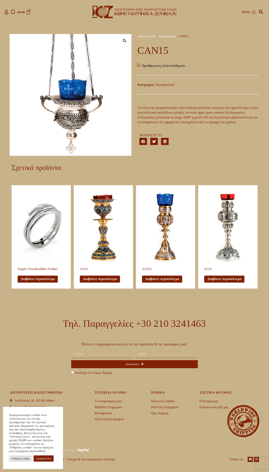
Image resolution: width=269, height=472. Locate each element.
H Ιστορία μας (208, 401)
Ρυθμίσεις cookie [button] (20, 458)
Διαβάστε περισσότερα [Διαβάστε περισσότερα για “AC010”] (162, 279)
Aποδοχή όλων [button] (43, 458)
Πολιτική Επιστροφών (109, 419)
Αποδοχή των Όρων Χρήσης (93, 373)
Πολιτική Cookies (163, 401)
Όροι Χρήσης (160, 413)
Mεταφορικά (103, 413)
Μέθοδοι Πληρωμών (108, 407)
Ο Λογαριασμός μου (108, 401)
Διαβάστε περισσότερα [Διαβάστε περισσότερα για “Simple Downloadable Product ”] (38, 279)
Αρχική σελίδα (146, 36)
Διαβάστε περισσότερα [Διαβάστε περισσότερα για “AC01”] (224, 279)
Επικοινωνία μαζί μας (214, 407)
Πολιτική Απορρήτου (165, 407)
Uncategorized (167, 36)
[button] (261, 12)
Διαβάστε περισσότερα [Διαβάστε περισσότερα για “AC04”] (100, 279)
